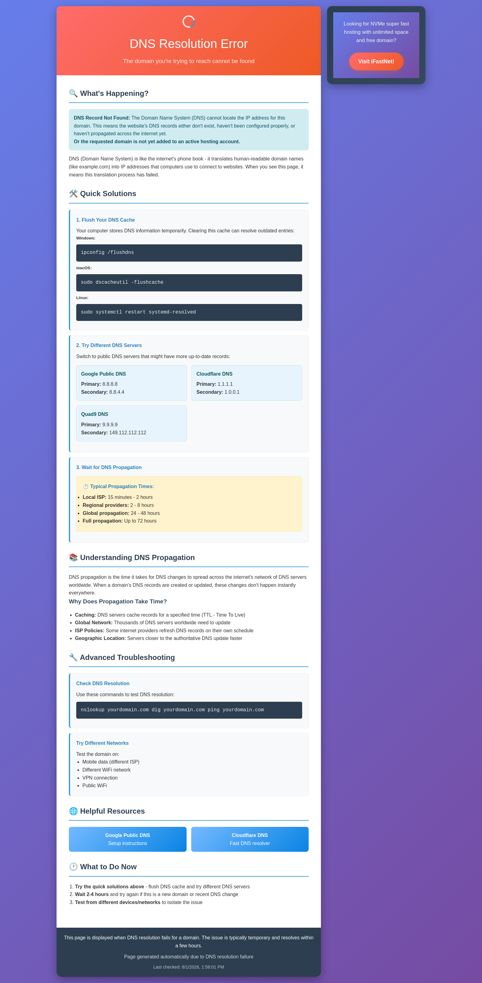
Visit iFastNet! (376, 61)
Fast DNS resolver (250, 839)
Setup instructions (127, 839)
